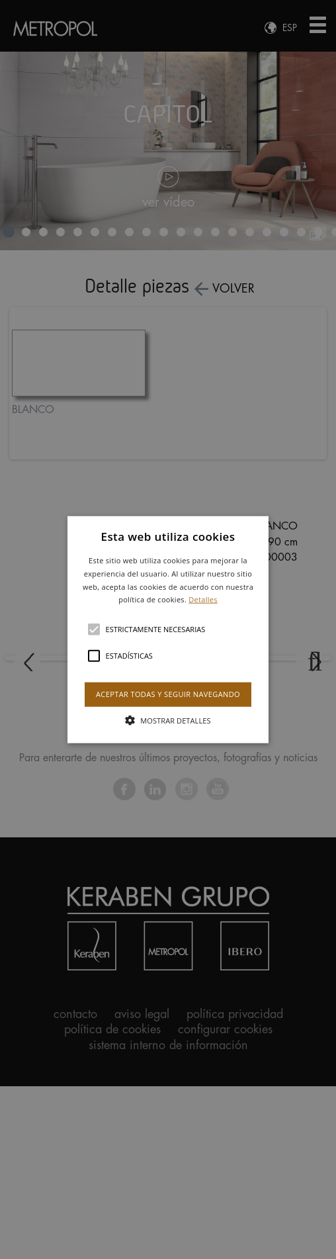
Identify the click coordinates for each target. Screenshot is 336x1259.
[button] (168, 629)
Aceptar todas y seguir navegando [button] (168, 694)
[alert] (168, 629)
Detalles (203, 599)
